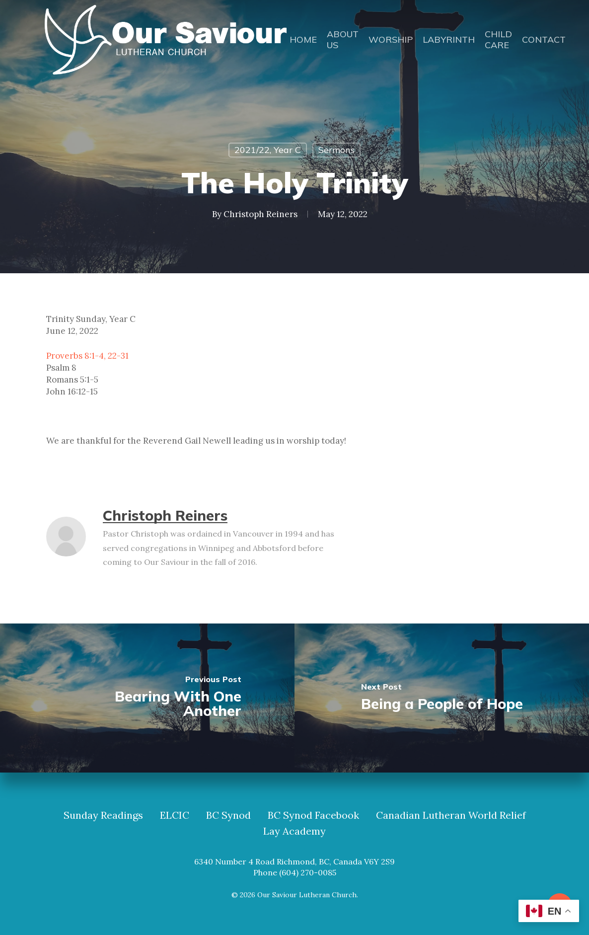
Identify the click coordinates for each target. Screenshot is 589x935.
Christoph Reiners (260, 214)
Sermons (336, 150)
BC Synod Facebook (313, 815)
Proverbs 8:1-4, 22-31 (87, 355)
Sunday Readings (103, 815)
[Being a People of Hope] (441, 698)
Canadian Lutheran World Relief (451, 815)
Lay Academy (294, 831)
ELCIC (174, 815)
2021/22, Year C (267, 150)
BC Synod (228, 815)
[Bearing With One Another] (147, 698)
